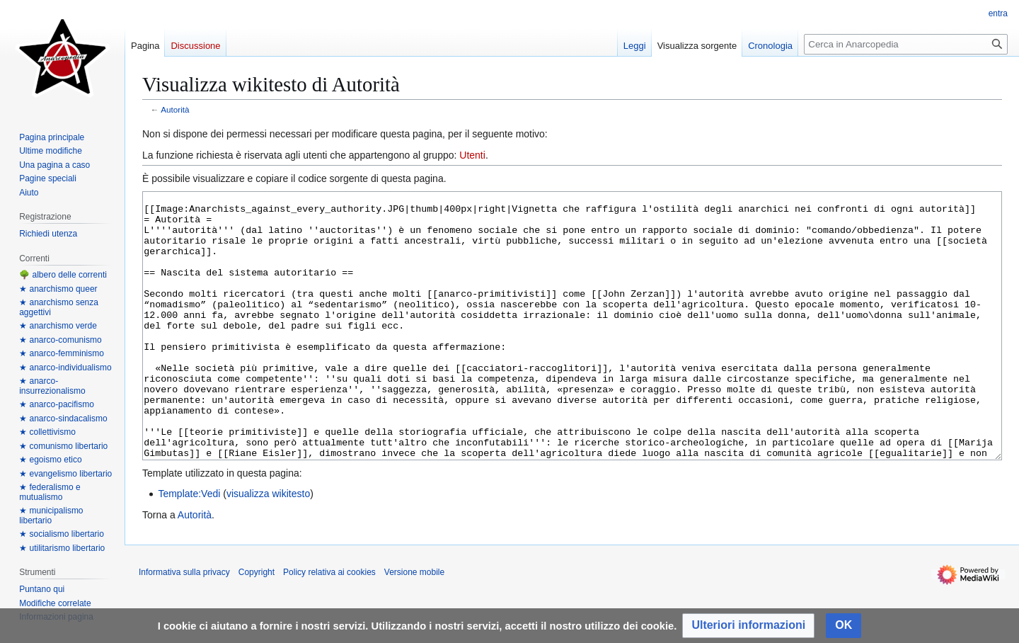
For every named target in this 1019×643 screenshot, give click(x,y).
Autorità (175, 109)
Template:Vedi (189, 546)
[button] (748, 625)
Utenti (472, 155)
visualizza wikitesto (268, 546)
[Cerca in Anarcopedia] (906, 44)
